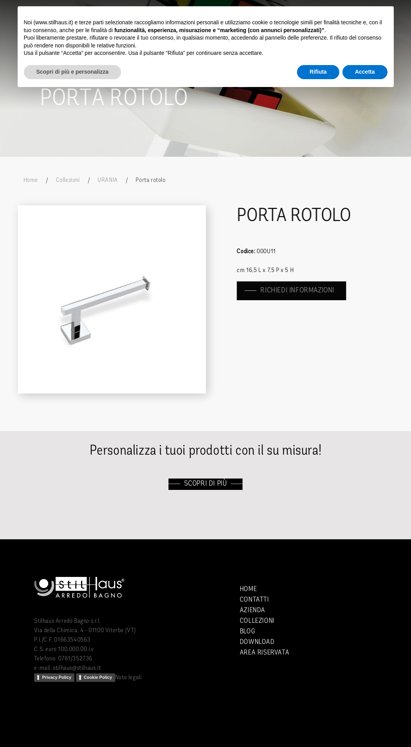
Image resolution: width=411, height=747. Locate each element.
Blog (247, 631)
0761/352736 (75, 659)
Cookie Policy (98, 677)
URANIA (108, 180)
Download (257, 642)
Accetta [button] (365, 72)
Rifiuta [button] (318, 72)
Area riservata (264, 652)
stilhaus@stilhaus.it (77, 668)
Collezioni (68, 180)
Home (31, 180)
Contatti (254, 600)
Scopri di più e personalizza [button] (72, 72)
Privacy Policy (56, 677)
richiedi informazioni (298, 290)
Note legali (128, 677)
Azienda (252, 610)
